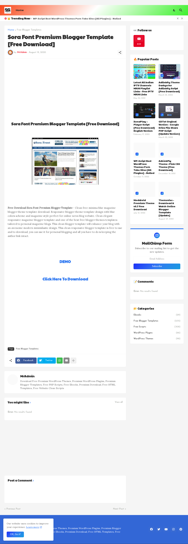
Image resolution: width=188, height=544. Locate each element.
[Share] (120, 52)
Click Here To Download (65, 279)
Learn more (32, 527)
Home (20, 10)
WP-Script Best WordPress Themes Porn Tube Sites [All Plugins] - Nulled (77, 18)
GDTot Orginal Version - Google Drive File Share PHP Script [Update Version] (169, 127)
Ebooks (157, 315)
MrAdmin (27, 376)
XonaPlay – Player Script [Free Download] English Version (144, 126)
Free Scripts (157, 327)
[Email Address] (157, 259)
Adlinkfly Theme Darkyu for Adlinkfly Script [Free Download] (169, 87)
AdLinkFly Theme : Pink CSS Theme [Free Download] (169, 165)
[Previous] (177, 18)
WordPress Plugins (157, 333)
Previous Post (13, 509)
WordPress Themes (157, 338)
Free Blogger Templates (29, 30)
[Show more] (73, 361)
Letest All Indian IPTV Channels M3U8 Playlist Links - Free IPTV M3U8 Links (144, 88)
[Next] (182, 18)
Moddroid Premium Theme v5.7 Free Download (144, 205)
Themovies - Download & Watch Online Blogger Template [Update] (167, 208)
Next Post (118, 509)
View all (119, 402)
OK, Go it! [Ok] (15, 534)
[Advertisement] (65, 85)
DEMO (65, 261)
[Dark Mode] (174, 10)
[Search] (181, 10)
